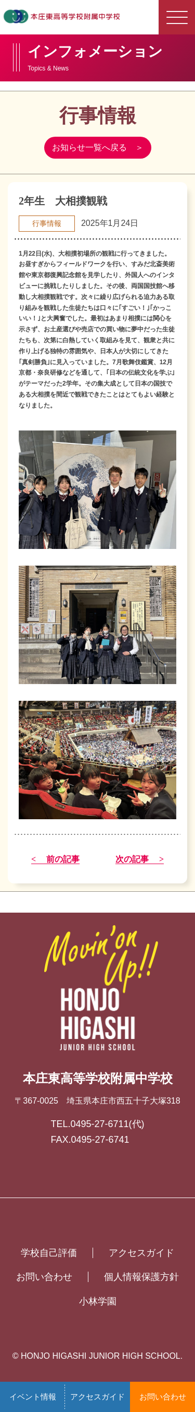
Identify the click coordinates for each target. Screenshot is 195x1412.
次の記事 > (139, 859)
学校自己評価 (49, 1253)
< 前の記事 (55, 859)
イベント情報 (32, 1396)
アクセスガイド (97, 1396)
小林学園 (97, 1301)
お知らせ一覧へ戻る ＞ (98, 147)
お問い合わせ (162, 1396)
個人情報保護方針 (141, 1277)
